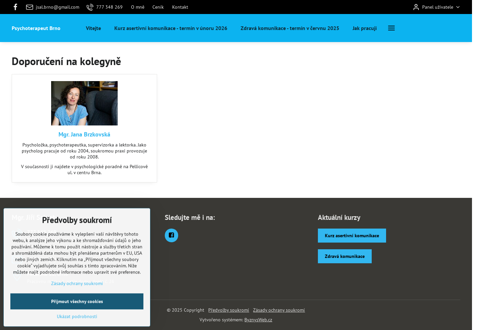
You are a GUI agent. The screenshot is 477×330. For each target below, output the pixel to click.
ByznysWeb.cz (258, 320)
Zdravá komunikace (345, 256)
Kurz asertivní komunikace (352, 236)
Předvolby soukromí (228, 310)
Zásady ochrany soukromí (279, 310)
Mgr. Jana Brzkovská (84, 134)
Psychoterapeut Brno (36, 28)
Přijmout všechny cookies (77, 322)
